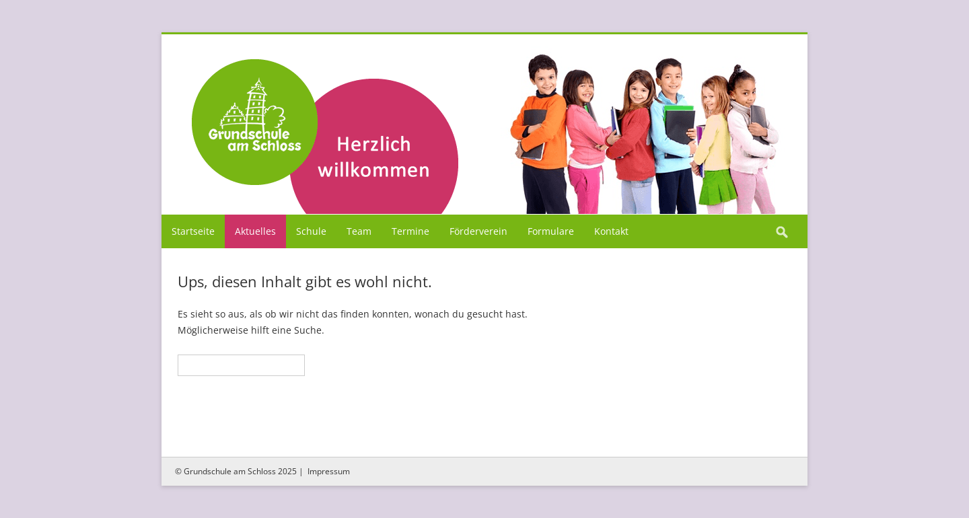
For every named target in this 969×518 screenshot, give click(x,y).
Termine (410, 231)
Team (359, 231)
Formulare (551, 231)
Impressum (329, 471)
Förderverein (478, 231)
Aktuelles (255, 231)
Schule (311, 231)
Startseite (193, 231)
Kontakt (611, 231)
